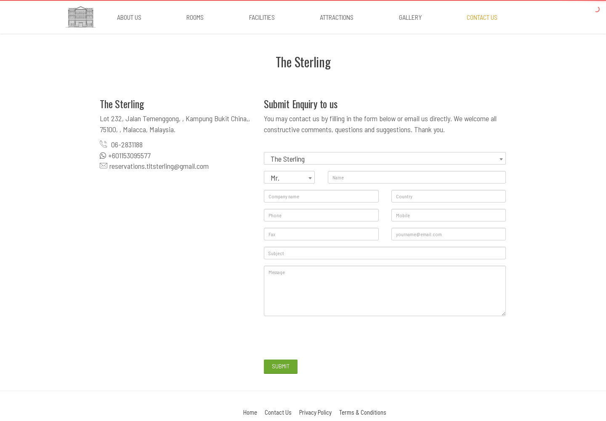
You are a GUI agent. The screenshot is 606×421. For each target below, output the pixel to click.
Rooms (195, 17)
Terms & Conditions (362, 412)
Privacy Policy (315, 412)
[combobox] (385, 158)
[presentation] (328, 338)
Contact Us (278, 412)
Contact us (482, 17)
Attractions (337, 17)
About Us (129, 17)
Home (250, 412)
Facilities (262, 17)
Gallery (410, 17)
